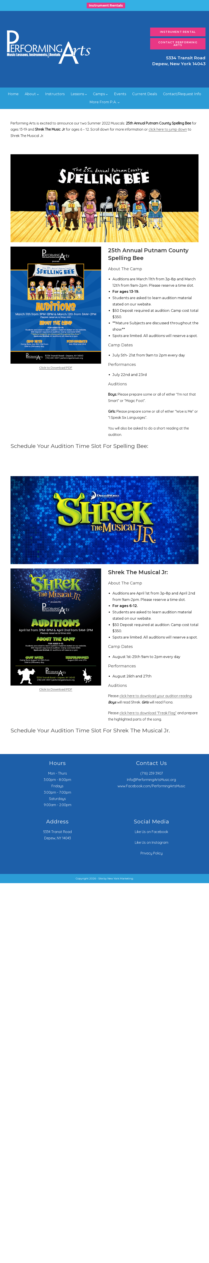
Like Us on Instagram (151, 842)
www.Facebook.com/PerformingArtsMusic (151, 786)
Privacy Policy (152, 853)
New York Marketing (120, 878)
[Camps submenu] (107, 94)
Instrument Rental (178, 31)
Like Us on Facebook (151, 832)
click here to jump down (168, 129)
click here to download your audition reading (155, 696)
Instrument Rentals (106, 5)
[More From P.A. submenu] (119, 102)
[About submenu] (38, 94)
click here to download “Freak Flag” (147, 713)
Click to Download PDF (55, 367)
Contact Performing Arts (177, 44)
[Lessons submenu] (86, 94)
